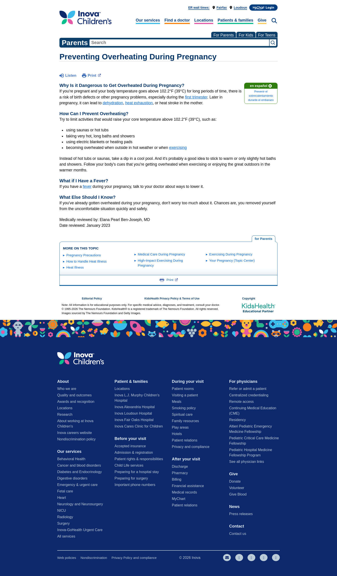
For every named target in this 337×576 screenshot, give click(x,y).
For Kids (246, 35)
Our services (148, 20)
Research (64, 414)
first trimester (196, 97)
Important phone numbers (135, 485)
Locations (203, 20)
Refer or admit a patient (247, 389)
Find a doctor (177, 20)
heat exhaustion (139, 103)
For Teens (267, 35)
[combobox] (179, 42)
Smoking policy (184, 408)
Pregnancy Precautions (83, 255)
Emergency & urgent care (77, 485)
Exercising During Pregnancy (230, 254)
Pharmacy (180, 473)
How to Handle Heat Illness (86, 261)
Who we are (66, 389)
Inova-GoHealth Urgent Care (80, 530)
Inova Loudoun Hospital (133, 413)
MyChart (178, 499)
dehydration (113, 103)
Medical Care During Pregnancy (161, 254)
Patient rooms (183, 389)
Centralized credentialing (248, 395)
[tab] (263, 238)
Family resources (185, 421)
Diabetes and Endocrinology (79, 472)
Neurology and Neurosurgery (80, 504)
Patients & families (235, 20)
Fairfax (222, 7)
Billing (176, 479)
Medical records (184, 492)
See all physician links (246, 462)
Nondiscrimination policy (76, 439)
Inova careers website (74, 433)
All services (66, 536)
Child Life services (129, 465)
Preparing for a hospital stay (137, 472)
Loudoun (240, 7)
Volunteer (236, 488)
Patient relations (184, 440)
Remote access (241, 401)
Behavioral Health (71, 459)
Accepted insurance (130, 446)
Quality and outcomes (74, 395)
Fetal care (65, 491)
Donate (235, 481)
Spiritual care (182, 414)
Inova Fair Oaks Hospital (134, 420)
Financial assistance (188, 486)
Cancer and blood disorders (79, 465)
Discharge (180, 466)
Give (262, 20)
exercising (178, 147)
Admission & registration (134, 452)
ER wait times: (199, 7)
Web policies (66, 558)
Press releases (241, 514)
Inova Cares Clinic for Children (139, 426)
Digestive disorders (72, 478)
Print (94, 75)
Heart (61, 498)
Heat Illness (75, 267)
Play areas (180, 427)
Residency (237, 420)
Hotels (177, 434)
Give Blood (238, 494)
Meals (176, 401)
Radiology (65, 517)
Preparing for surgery (131, 478)
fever (87, 186)
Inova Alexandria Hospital (135, 407)
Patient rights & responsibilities (139, 459)
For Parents (223, 35)
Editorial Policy (92, 298)
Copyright (248, 298)
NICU (61, 510)
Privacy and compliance (190, 447)
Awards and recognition (75, 401)
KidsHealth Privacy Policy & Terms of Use (172, 298)
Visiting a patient (185, 395)
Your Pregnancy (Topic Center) (232, 260)
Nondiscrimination (94, 558)
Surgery (63, 523)
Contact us (237, 534)
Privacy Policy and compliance (134, 558)
